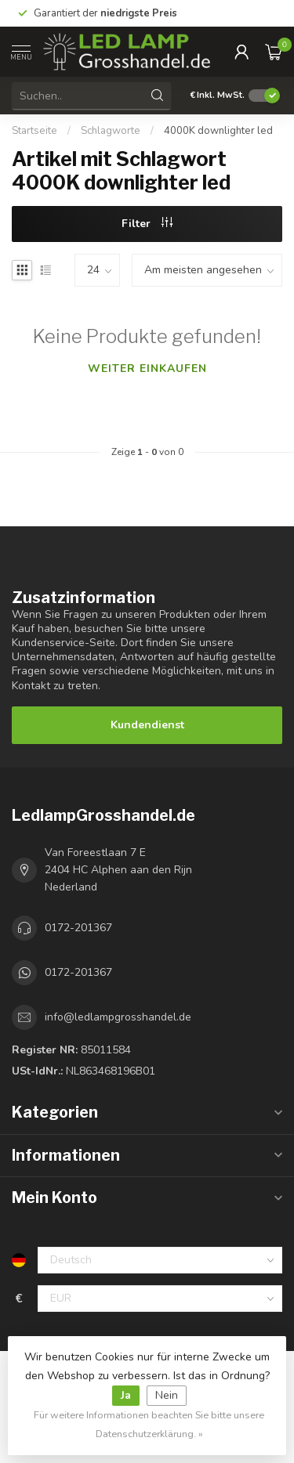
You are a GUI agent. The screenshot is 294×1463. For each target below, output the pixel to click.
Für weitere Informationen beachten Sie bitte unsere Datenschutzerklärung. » (149, 1424)
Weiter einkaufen (147, 368)
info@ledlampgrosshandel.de (118, 1017)
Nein (166, 1395)
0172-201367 (78, 927)
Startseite (34, 131)
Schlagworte (110, 131)
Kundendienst (147, 724)
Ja (126, 1395)
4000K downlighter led (218, 131)
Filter (147, 223)
